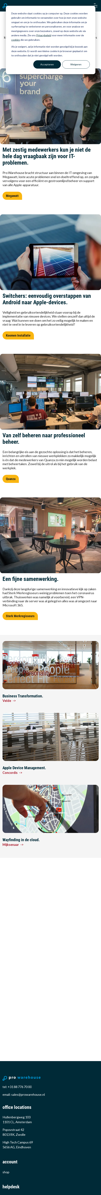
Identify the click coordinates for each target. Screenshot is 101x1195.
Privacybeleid (43, 35)
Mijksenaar (13, 845)
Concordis (12, 773)
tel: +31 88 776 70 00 (17, 1087)
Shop (6, 1172)
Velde (9, 701)
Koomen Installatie (18, 335)
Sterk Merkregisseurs (20, 616)
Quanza (10, 479)
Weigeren (75, 64)
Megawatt (12, 196)
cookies (15, 39)
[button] (95, 5)
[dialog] (50, 40)
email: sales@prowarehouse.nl (24, 1094)
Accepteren (47, 64)
